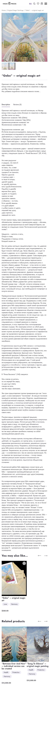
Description (6, 104)
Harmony (14, 604)
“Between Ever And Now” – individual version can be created (14, 666)
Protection (15, 672)
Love (5, 604)
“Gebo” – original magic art (13, 599)
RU (30, 3)
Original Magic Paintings (15, 10)
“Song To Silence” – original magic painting (37, 665)
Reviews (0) (17, 104)
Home (4, 10)
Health (6, 672)
